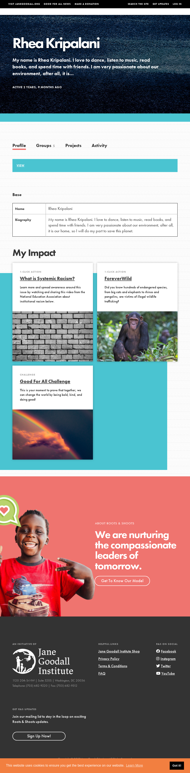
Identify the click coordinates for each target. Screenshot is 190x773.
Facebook (166, 659)
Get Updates (161, 4)
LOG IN (177, 4)
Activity (99, 154)
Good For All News (57, 4)
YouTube (165, 681)
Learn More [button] (134, 765)
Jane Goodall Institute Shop (119, 659)
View (20, 174)
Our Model (122, 15)
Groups (156, 15)
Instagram (166, 667)
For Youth (75, 15)
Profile (19, 154)
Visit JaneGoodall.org (24, 4)
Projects (140, 15)
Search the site (138, 4)
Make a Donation (87, 4)
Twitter (163, 674)
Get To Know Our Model (122, 589)
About (60, 15)
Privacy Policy (108, 667)
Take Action (173, 15)
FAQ (101, 681)
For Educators (99, 15)
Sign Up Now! (39, 744)
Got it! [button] (176, 765)
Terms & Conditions (112, 674)
